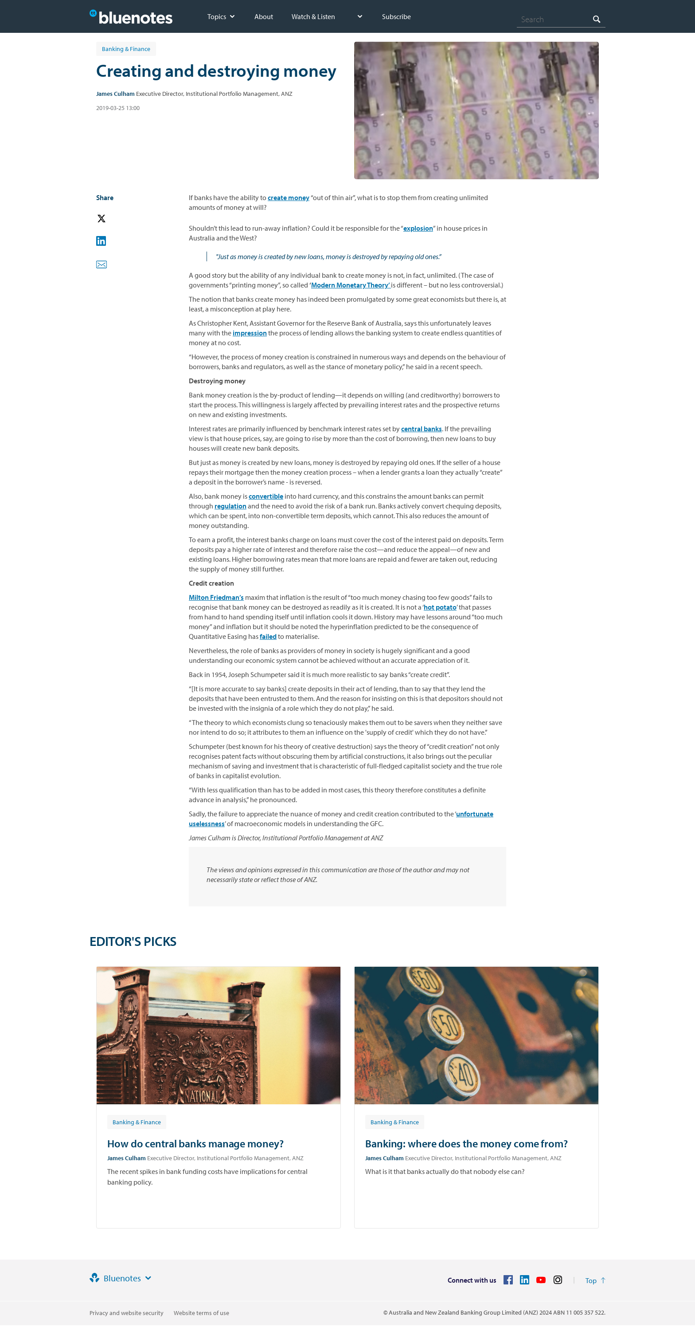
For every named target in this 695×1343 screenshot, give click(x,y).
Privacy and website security (127, 1313)
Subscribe (396, 16)
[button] (114, 219)
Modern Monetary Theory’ (351, 284)
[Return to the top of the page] (595, 1280)
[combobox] (561, 19)
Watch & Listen (313, 16)
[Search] (561, 19)
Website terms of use (201, 1313)
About (263, 16)
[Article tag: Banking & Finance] (136, 1121)
